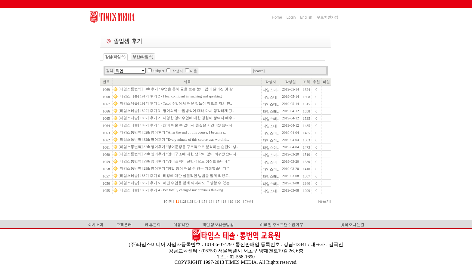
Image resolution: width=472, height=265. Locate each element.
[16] (211, 201)
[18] (225, 201)
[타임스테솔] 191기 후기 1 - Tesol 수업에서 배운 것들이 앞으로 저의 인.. (176, 103)
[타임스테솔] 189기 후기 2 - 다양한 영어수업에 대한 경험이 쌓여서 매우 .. (177, 118)
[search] (259, 71)
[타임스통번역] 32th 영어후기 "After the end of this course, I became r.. (173, 132)
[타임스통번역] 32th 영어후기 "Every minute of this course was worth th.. (174, 139)
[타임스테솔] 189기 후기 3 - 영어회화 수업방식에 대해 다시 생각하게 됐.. (177, 111)
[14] (197, 201)
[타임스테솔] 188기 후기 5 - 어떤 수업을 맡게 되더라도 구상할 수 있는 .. (176, 183)
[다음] (248, 201)
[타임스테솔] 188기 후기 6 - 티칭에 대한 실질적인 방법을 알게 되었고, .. (176, 176)
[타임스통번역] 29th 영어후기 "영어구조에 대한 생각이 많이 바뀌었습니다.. (179, 154)
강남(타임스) (115, 57)
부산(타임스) (143, 57)
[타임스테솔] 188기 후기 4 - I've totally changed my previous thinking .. (173, 190)
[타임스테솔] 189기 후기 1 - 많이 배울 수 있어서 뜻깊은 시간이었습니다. (176, 125)
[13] (190, 201)
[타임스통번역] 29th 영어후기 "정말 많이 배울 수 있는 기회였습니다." (174, 168)
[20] (238, 201)
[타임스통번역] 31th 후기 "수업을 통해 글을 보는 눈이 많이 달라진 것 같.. (177, 89)
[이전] (169, 201)
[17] (218, 201)
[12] (183, 201)
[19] (231, 201)
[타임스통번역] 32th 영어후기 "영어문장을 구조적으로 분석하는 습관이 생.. (179, 147)
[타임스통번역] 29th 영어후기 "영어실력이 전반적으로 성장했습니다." (175, 161)
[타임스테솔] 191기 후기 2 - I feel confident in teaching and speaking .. (172, 96)
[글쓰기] (324, 201)
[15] (204, 201)
